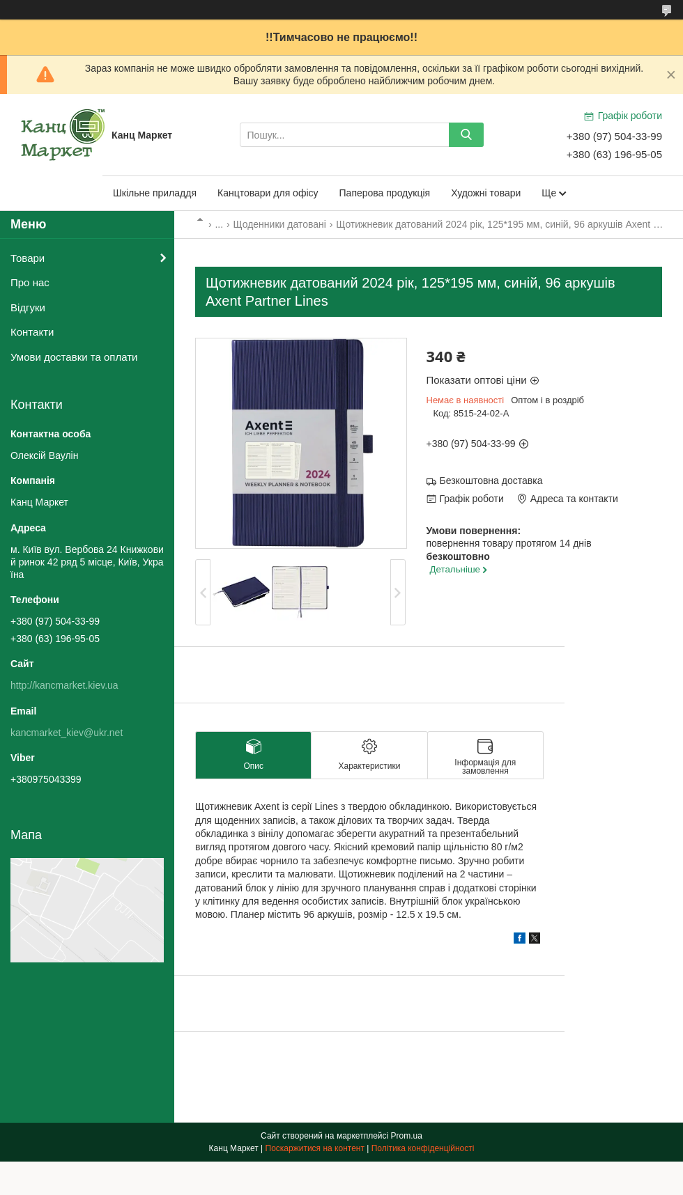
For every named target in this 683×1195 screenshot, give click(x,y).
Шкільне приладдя (155, 192)
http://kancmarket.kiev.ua (64, 685)
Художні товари (486, 192)
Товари (27, 258)
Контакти (32, 332)
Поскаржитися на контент (315, 1148)
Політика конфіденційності (423, 1148)
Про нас (29, 282)
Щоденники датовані (279, 224)
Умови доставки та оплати (73, 357)
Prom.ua (406, 1136)
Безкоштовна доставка (491, 480)
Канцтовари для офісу (268, 192)
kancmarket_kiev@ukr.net (66, 732)
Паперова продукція (385, 192)
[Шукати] (466, 135)
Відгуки (27, 307)
